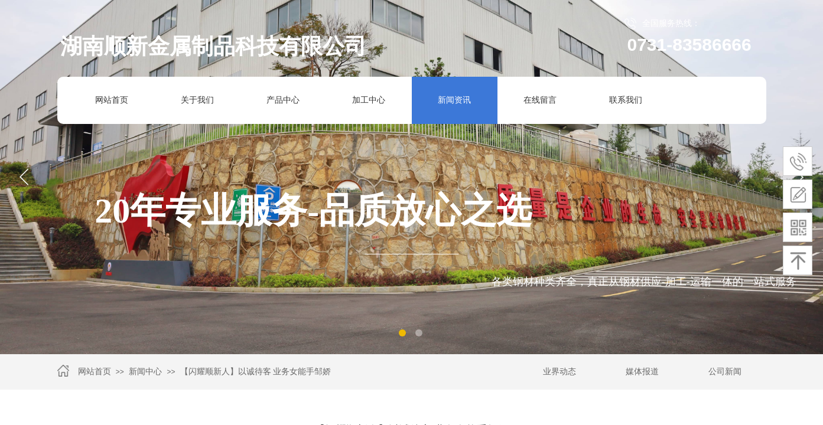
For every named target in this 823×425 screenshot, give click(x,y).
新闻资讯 (454, 100)
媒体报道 (642, 371)
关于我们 (197, 100)
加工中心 (364, 100)
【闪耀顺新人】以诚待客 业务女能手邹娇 (255, 371)
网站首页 (111, 100)
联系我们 (625, 100)
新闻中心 (145, 371)
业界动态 (559, 371)
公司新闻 (724, 371)
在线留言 (540, 100)
